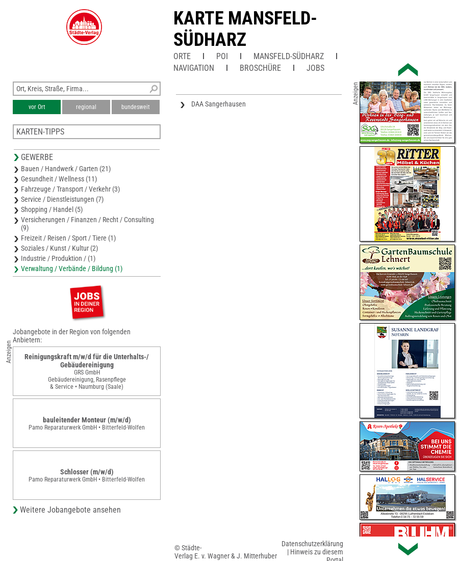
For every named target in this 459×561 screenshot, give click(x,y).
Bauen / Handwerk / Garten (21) (66, 169)
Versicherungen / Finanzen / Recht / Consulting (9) (87, 224)
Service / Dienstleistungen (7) (62, 199)
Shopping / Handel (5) (52, 209)
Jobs (315, 68)
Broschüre (260, 68)
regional (86, 107)
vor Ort (37, 107)
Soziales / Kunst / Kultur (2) (59, 248)
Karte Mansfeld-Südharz (245, 29)
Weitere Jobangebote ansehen (70, 510)
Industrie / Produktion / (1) (58, 258)
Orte (182, 56)
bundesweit (135, 107)
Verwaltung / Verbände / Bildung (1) (71, 268)
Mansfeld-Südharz (288, 56)
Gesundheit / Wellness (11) (59, 179)
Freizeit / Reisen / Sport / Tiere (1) (68, 238)
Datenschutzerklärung (312, 544)
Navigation (193, 68)
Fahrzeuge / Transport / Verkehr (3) (70, 189)
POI (222, 56)
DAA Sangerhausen (218, 104)
